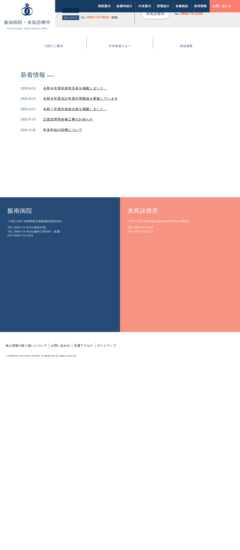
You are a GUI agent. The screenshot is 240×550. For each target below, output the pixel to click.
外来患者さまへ (120, 185)
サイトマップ (106, 526)
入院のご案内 (53, 185)
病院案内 (104, 6)
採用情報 (200, 6)
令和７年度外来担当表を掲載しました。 (75, 252)
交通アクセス (83, 526)
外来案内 (144, 6)
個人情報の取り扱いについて (26, 526)
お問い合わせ (222, 6)
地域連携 (186, 185)
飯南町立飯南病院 (138, 304)
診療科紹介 (125, 6)
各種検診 (182, 6)
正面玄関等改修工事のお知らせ (68, 262)
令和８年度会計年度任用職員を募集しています (80, 241)
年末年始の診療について (62, 273)
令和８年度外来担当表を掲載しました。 (75, 231)
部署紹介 (163, 6)
